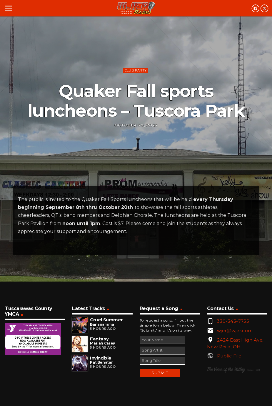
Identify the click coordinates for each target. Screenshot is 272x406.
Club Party (135, 70)
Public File (229, 356)
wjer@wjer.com (235, 330)
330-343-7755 (233, 321)
